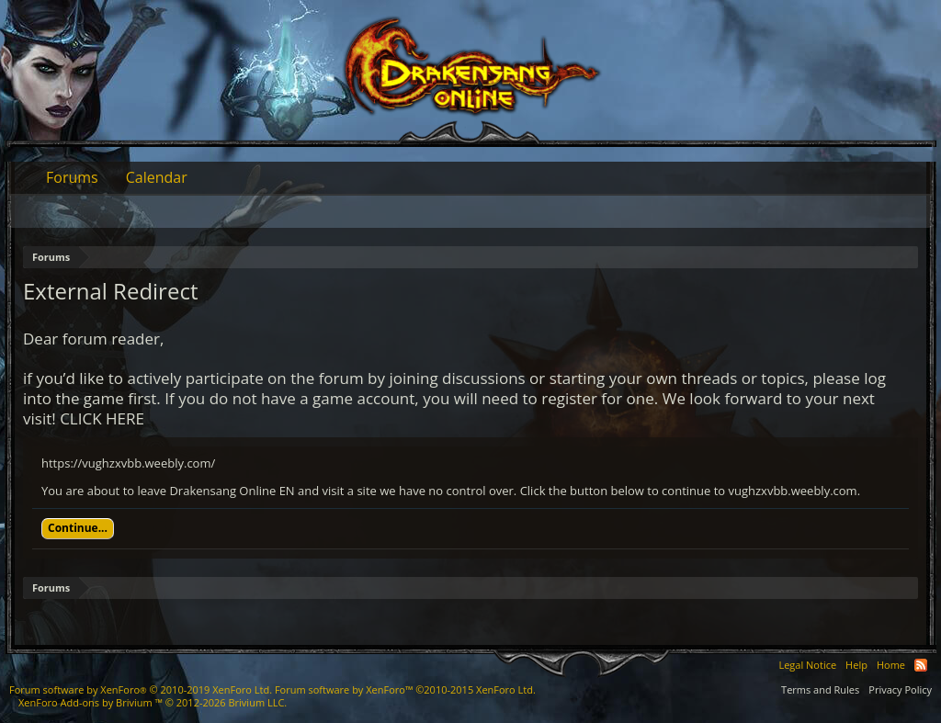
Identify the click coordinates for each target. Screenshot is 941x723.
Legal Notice (807, 665)
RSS (920, 665)
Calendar (156, 177)
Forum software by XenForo (140, 689)
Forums (72, 177)
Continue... (78, 528)
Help (856, 665)
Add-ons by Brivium (152, 702)
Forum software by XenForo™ (405, 689)
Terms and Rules (820, 689)
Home (891, 665)
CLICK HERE (102, 418)
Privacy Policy (900, 689)
